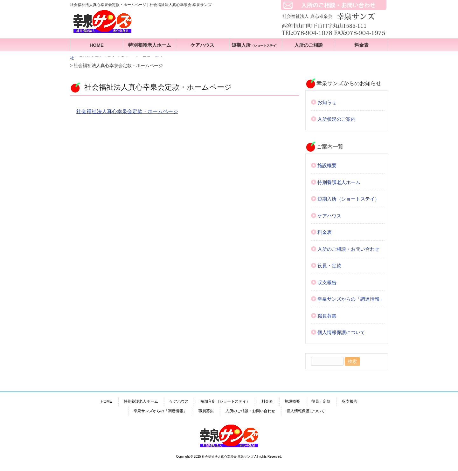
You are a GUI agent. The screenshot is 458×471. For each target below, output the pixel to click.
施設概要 (327, 165)
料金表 (361, 45)
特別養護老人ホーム (149, 45)
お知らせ (327, 102)
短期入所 (255, 45)
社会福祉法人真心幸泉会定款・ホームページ (127, 111)
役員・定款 (329, 265)
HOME (97, 45)
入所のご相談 (308, 45)
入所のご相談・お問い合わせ (348, 249)
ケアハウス (202, 45)
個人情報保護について (341, 332)
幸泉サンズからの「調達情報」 (350, 299)
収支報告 (327, 282)
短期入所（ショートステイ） (348, 198)
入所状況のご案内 (336, 119)
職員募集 (327, 315)
